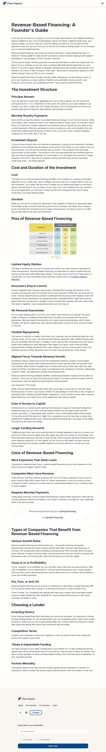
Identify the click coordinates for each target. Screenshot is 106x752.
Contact (35, 713)
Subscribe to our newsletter (30, 725)
